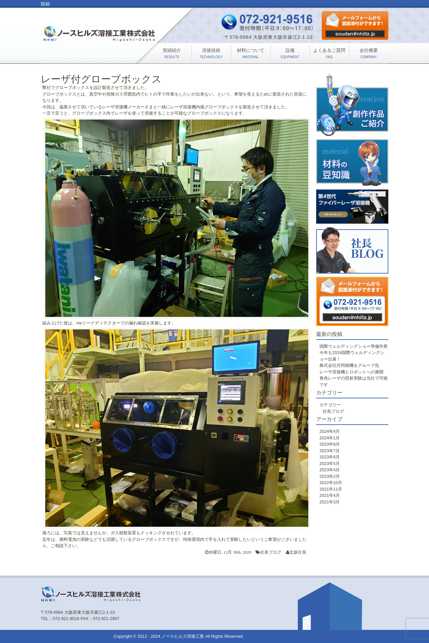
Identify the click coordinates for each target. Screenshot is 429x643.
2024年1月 (329, 437)
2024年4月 (329, 431)
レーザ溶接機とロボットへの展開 (351, 371)
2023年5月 (329, 463)
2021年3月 (329, 501)
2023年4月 (329, 469)
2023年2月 (329, 476)
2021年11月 (330, 489)
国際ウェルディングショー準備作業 (353, 346)
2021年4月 (329, 495)
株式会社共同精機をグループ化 (349, 365)
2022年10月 (330, 482)
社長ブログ (270, 552)
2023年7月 (329, 450)
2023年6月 (329, 457)
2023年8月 (329, 444)
